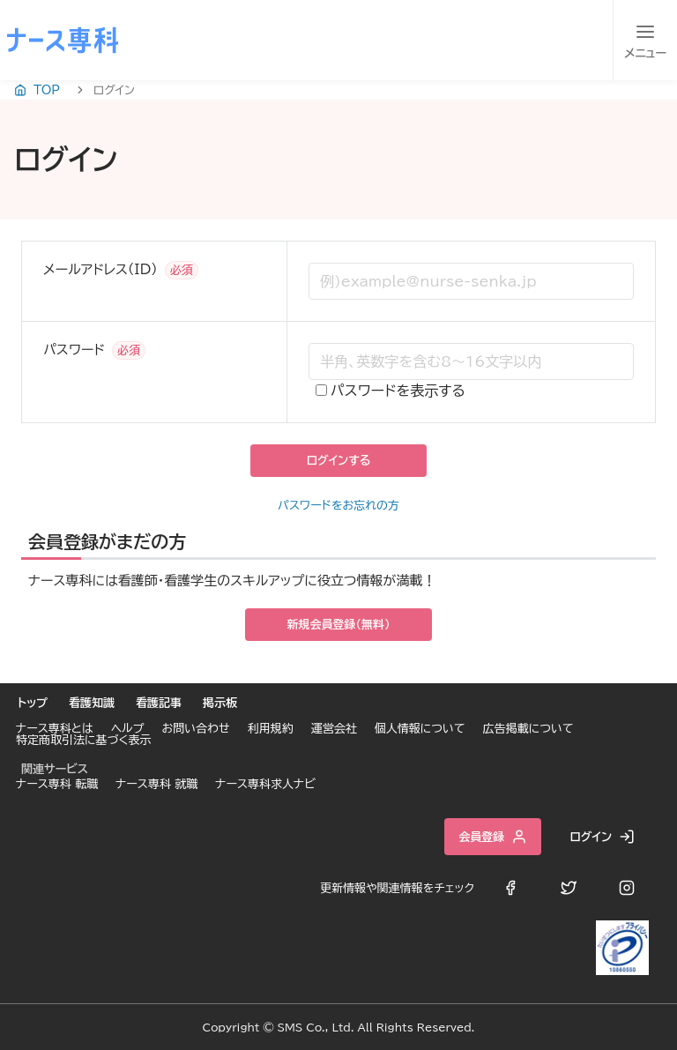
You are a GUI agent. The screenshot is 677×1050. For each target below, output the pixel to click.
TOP (37, 90)
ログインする (338, 460)
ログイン (602, 837)
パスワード (74, 349)
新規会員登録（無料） (339, 624)
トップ (33, 703)
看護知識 (92, 703)
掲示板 (220, 703)
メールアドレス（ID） (100, 269)
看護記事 (159, 703)
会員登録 (492, 837)
